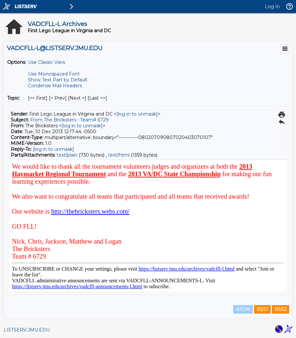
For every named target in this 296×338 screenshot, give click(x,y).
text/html (118, 155)
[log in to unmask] (137, 114)
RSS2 (281, 309)
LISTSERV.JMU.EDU (27, 330)
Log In (272, 6)
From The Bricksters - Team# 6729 (69, 120)
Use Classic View (46, 62)
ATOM (243, 309)
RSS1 (262, 309)
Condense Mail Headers (55, 86)
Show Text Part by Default (57, 80)
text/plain (67, 155)
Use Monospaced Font (54, 74)
